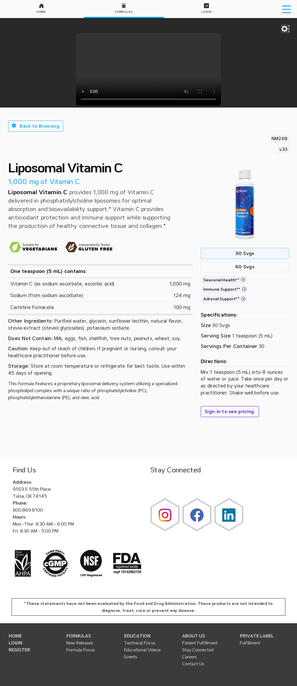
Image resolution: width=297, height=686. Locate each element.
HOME (15, 636)
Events (130, 657)
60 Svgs (244, 266)
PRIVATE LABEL (257, 636)
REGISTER (19, 650)
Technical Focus (139, 643)
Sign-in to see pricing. (229, 411)
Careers (189, 657)
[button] (35, 126)
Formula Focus (80, 650)
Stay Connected (197, 650)
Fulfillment (250, 643)
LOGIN (15, 643)
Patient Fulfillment (200, 643)
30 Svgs (244, 253)
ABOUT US (193, 636)
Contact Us (193, 664)
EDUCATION (137, 636)
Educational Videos (142, 650)
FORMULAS (78, 636)
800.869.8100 (28, 510)
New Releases (79, 643)
